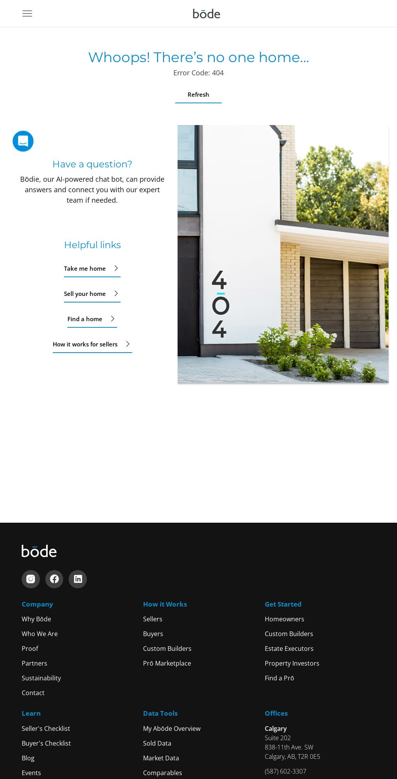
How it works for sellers (92, 344)
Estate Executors (289, 648)
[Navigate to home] (206, 14)
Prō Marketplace (167, 663)
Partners (34, 663)
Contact (33, 693)
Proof (30, 648)
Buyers (153, 633)
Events (31, 773)
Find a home (92, 318)
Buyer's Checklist (46, 743)
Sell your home (92, 293)
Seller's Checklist (46, 728)
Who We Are (40, 633)
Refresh (198, 94)
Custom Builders (167, 648)
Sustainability (41, 678)
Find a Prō (279, 678)
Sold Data (157, 743)
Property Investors (292, 663)
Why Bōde (36, 619)
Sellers (152, 619)
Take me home (92, 268)
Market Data (161, 758)
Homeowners (284, 619)
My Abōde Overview (171, 728)
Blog (28, 758)
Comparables (162, 773)
